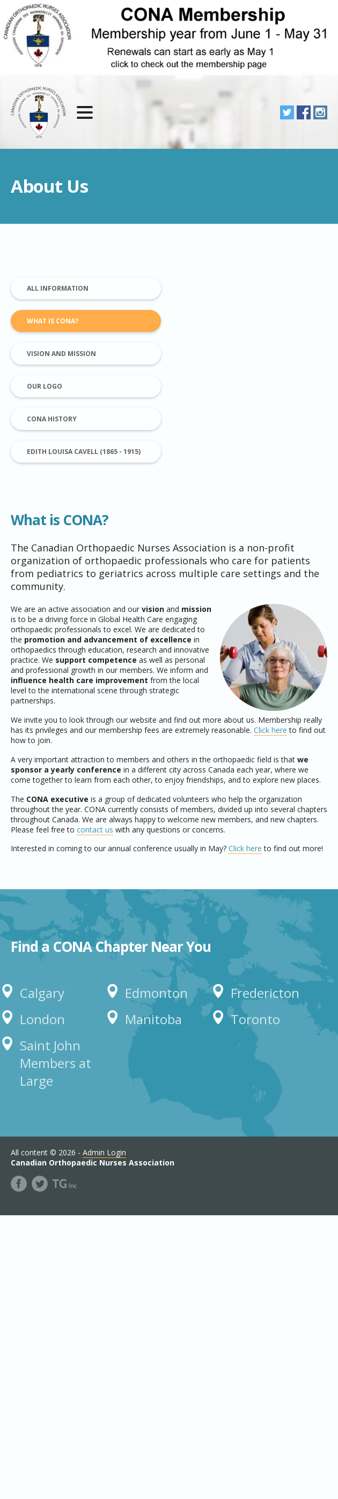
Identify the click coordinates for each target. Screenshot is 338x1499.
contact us (95, 829)
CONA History (52, 418)
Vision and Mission (61, 353)
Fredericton (265, 993)
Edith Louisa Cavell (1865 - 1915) (84, 451)
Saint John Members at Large (55, 1062)
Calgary (42, 993)
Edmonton (156, 993)
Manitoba (153, 1019)
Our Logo (44, 386)
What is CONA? (52, 320)
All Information (58, 288)
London (42, 1019)
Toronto (255, 1019)
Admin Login (104, 1152)
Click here (270, 730)
